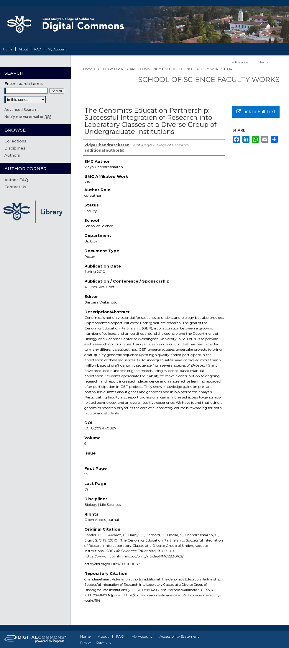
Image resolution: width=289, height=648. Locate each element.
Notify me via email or (27, 116)
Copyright (103, 642)
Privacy (85, 642)
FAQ (120, 636)
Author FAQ (16, 179)
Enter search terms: (24, 83)
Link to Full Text (255, 111)
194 (229, 69)
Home (88, 69)
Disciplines (14, 148)
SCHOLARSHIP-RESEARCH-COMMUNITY (128, 69)
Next (262, 62)
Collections (15, 141)
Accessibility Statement (179, 636)
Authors (12, 155)
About (103, 636)
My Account (142, 636)
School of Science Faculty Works (209, 79)
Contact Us (15, 186)
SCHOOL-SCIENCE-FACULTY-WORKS (194, 69)
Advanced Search (20, 109)
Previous (241, 62)
